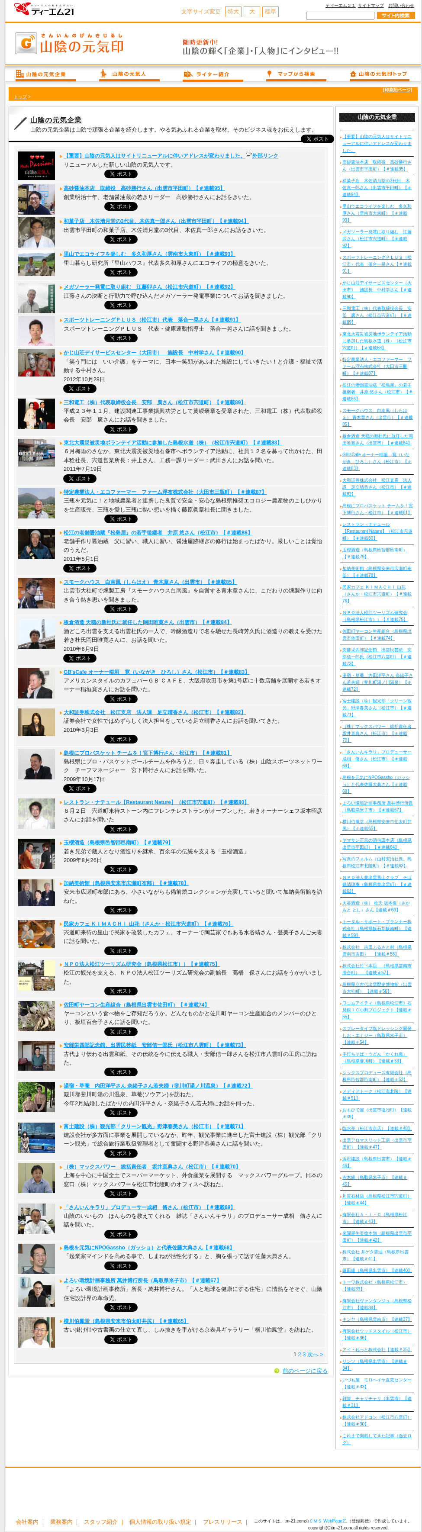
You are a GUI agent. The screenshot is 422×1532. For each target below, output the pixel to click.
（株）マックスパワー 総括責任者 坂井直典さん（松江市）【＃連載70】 (152, 1167)
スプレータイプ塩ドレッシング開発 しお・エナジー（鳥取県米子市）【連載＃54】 (378, 1035)
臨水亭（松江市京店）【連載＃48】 (377, 1128)
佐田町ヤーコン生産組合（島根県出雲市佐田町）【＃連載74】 (136, 1005)
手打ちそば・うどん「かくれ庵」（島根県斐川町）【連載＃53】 (374, 1057)
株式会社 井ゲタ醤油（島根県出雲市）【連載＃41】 (375, 1255)
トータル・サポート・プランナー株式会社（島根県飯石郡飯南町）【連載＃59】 (377, 928)
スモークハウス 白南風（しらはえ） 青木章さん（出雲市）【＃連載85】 (150, 582)
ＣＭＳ (315, 1521)
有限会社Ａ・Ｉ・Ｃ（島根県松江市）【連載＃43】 (374, 1218)
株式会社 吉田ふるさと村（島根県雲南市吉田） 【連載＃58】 (377, 950)
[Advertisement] (212, 1493)
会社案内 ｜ (31, 1522)
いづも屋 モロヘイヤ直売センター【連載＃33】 (377, 1383)
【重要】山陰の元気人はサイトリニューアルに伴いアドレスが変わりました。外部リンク (171, 156)
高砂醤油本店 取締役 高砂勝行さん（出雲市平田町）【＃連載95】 (144, 188)
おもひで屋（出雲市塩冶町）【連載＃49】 (377, 1113)
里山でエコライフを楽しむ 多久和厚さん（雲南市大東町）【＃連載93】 (149, 254)
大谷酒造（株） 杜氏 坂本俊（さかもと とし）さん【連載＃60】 (376, 906)
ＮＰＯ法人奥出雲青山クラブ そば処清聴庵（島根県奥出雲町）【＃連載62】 (377, 884)
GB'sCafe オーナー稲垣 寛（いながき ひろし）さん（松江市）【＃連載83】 (157, 672)
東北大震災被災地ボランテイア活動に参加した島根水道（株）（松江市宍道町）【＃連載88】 (173, 443)
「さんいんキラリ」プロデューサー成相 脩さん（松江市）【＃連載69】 (149, 1207)
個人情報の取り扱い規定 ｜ (164, 1522)
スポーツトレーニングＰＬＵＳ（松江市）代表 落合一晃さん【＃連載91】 (152, 320)
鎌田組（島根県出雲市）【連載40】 (377, 1270)
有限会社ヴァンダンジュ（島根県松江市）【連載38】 (377, 1304)
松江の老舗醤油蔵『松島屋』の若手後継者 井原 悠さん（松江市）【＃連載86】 (158, 533)
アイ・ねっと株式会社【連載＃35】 (377, 1349)
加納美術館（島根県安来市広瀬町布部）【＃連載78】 (126, 883)
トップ (20, 96)
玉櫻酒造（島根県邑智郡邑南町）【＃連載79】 (118, 843)
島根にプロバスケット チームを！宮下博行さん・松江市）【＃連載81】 (148, 753)
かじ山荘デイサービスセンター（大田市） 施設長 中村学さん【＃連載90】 (155, 353)
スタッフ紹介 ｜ (104, 1522)
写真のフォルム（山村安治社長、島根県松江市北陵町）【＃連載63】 (377, 862)
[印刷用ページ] (397, 89)
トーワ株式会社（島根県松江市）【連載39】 (374, 1285)
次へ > (315, 1354)
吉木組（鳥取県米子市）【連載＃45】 (374, 1181)
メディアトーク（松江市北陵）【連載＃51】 (377, 1095)
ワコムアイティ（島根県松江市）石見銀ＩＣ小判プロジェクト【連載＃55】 (377, 1010)
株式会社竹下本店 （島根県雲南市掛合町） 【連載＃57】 (377, 969)
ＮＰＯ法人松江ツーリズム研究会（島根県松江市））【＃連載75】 (142, 964)
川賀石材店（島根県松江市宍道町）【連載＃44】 (377, 1199)
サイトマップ (371, 5)
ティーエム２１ (340, 5)
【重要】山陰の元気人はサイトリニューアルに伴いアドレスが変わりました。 (377, 143)
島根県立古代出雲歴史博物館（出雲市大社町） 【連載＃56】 (377, 988)
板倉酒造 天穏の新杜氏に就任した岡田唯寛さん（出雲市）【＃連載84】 (148, 622)
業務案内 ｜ (65, 1522)
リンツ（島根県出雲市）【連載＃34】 (374, 1365)
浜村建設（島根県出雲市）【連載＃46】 (377, 1162)
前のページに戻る (305, 1371)
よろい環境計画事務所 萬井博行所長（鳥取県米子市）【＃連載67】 (143, 1281)
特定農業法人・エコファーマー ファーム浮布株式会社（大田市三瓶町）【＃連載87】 (165, 492)
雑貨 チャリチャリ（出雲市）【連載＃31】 (377, 1402)
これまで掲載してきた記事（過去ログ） (377, 1439)
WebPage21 (335, 1521)
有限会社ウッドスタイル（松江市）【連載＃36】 (377, 1334)
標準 (270, 11)
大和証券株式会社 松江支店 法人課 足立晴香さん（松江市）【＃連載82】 (155, 712)
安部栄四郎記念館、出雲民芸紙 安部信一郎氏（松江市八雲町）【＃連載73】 (155, 1045)
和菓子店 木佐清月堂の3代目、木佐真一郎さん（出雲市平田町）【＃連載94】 (156, 221)
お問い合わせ (401, 5)
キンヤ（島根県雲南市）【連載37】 (377, 1319)
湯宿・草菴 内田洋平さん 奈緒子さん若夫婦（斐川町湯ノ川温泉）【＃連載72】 (158, 1086)
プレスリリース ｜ (226, 1522)
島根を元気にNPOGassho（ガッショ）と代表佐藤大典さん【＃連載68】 (149, 1248)
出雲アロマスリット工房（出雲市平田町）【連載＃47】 (377, 1143)
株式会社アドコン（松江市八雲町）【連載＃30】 (377, 1420)
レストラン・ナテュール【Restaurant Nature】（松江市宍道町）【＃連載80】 (156, 802)
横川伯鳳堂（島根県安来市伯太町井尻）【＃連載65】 (126, 1321)
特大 (233, 11)
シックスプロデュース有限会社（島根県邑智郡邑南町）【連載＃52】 (377, 1076)
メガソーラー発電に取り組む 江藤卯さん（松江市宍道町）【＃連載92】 (149, 287)
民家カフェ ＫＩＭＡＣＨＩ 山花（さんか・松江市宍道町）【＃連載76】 (148, 924)
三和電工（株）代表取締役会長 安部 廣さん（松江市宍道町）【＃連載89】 (155, 402)
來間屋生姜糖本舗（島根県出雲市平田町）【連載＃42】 (377, 1236)
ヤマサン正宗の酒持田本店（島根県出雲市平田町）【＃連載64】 (377, 844)
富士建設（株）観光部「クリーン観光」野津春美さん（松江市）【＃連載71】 (155, 1126)
